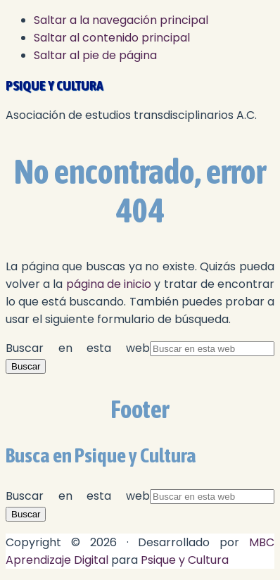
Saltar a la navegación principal (121, 20)
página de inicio (108, 284)
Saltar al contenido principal (112, 38)
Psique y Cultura (185, 560)
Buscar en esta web (78, 348)
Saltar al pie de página (95, 55)
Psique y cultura (54, 85)
